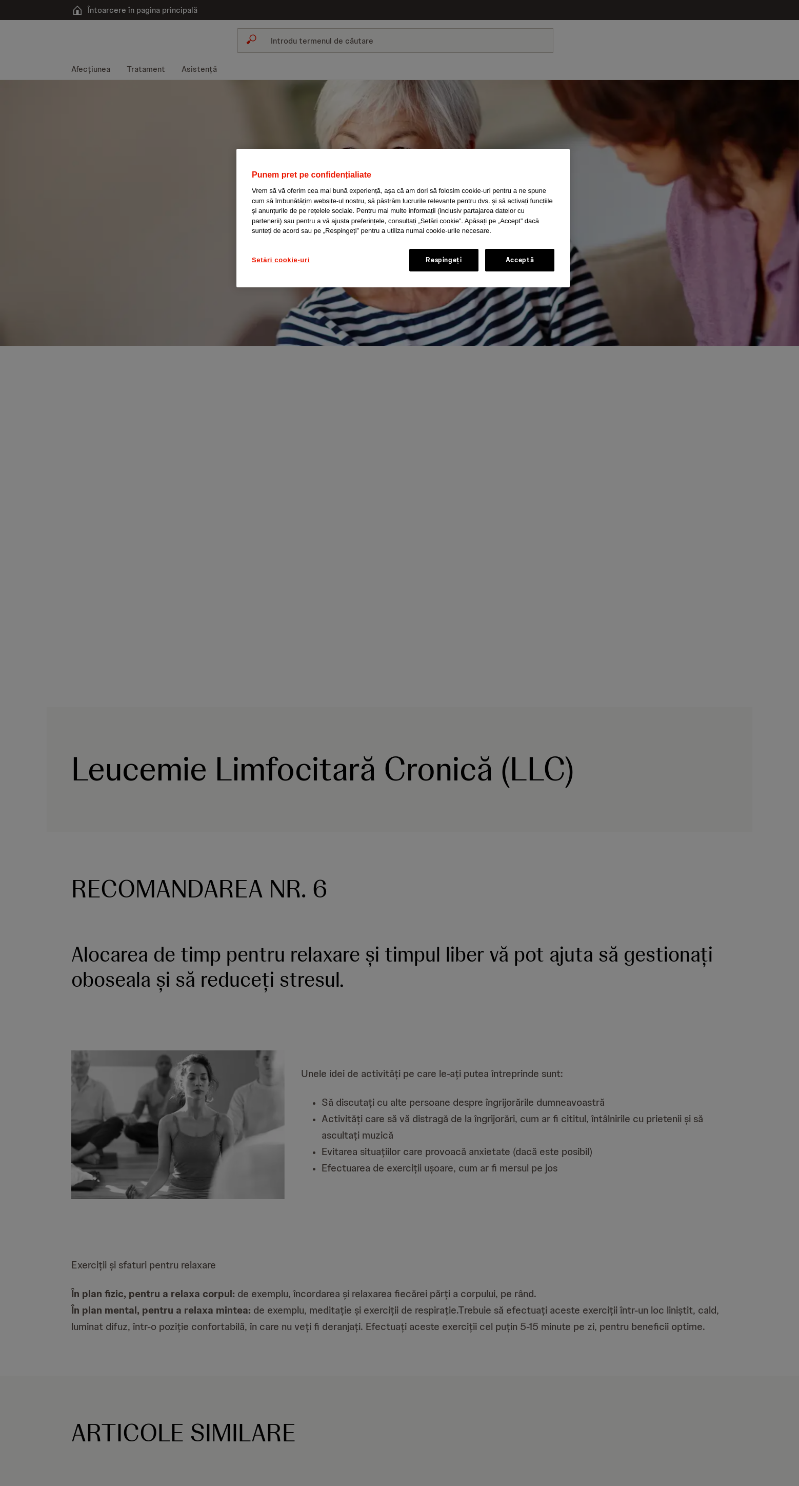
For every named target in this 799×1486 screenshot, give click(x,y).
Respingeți (444, 260)
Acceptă (520, 260)
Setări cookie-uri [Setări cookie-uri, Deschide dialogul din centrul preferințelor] (281, 260)
